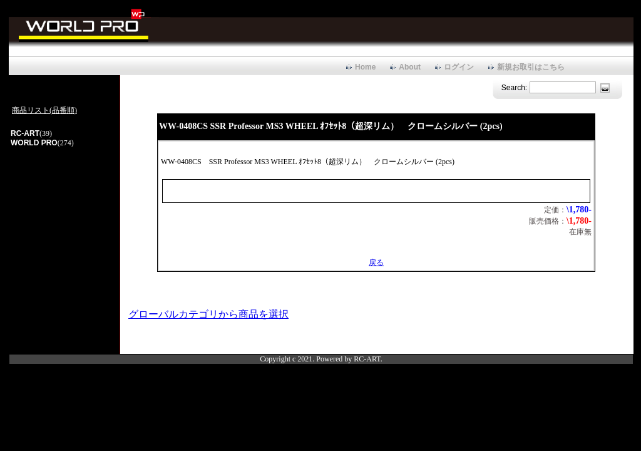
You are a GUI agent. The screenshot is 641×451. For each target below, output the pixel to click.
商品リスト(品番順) (44, 110)
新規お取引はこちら (531, 67)
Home (365, 67)
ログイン (459, 67)
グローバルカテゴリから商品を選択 (208, 314)
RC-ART (25, 133)
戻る (376, 262)
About (410, 67)
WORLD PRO (34, 142)
